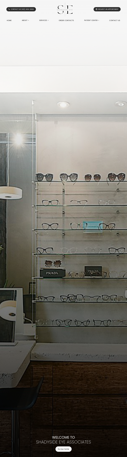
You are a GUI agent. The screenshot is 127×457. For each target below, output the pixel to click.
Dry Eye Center (63, 449)
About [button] (25, 20)
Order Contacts (66, 20)
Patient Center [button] (91, 20)
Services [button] (43, 20)
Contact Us (114, 20)
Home (9, 20)
